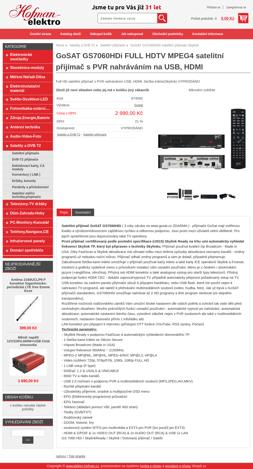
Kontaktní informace (207, 34)
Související (83, 212)
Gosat (138, 105)
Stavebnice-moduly (27, 67)
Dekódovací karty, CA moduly (28, 167)
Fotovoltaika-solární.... (30, 108)
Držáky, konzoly (24, 181)
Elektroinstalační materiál (25, 88)
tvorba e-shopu (150, 466)
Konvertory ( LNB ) (26, 174)
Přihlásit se (213, 7)
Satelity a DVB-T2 (68, 134)
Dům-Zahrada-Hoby (27, 213)
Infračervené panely (27, 241)
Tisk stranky (77, 456)
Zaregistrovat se (236, 7)
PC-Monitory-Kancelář (29, 222)
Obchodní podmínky (167, 34)
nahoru (61, 456)
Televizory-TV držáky (28, 204)
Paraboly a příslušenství (30, 187)
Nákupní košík (101, 34)
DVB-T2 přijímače (25, 159)
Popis (64, 212)
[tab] (64, 212)
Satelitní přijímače (95, 134)
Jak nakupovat (132, 34)
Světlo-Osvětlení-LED (29, 99)
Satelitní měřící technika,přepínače (26, 195)
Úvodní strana (40, 34)
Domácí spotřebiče (26, 250)
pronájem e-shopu (178, 466)
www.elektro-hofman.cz (82, 466)
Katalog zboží (70, 34)
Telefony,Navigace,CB (29, 232)
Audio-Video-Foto (25, 136)
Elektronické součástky (21, 56)
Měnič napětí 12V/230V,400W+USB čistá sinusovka (28, 341)
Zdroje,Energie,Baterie (30, 118)
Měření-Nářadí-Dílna (27, 77)
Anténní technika (25, 127)
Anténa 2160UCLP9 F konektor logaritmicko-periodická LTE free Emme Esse (28, 285)
